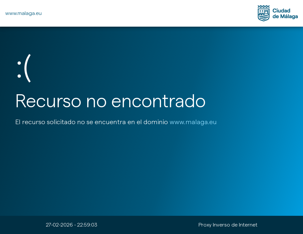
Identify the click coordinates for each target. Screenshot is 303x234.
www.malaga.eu (23, 13)
